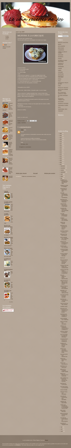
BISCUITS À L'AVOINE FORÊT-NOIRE (64, 370)
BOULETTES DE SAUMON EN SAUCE (64, 414)
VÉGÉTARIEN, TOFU (62, 109)
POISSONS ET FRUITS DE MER (63, 190)
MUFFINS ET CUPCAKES (61, 76)
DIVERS (60, 58)
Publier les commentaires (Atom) (29, 176)
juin (61, 178)
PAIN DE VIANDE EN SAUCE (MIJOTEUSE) (10, 170)
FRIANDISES (61, 66)
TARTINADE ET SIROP (63, 105)
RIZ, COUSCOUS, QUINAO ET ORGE (62, 93)
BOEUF (59, 44)
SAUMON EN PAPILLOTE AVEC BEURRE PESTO (64, 210)
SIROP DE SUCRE (62, 223)
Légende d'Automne (6, 192)
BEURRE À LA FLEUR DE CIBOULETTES (64, 291)
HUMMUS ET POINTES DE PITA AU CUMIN (63, 345)
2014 (61, 150)
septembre (63, 172)
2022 (61, 135)
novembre (63, 168)
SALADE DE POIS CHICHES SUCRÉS (64, 296)
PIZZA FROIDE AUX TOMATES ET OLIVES (64, 238)
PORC (59, 85)
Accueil (35, 173)
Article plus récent (21, 173)
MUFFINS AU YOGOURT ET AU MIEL (64, 300)
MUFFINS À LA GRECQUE (63, 367)
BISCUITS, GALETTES (63, 42)
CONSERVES (61, 50)
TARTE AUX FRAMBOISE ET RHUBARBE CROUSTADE (64, 406)
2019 (61, 141)
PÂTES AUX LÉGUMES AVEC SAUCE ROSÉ (64, 350)
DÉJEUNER (60, 54)
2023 (61, 133)
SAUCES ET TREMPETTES (61, 99)
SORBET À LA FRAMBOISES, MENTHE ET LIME (64, 181)
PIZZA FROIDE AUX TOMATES (64, 319)
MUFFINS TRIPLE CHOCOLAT (64, 232)
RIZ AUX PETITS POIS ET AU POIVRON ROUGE (64, 261)
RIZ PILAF (62, 257)
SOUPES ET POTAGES (63, 103)
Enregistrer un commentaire (25, 147)
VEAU (59, 107)
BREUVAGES (61, 48)
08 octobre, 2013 (24, 144)
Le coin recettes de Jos (7, 37)
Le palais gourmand (6, 214)
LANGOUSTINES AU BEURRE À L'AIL (64, 250)
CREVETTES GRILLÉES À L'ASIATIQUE (63, 205)
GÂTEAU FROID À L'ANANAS (64, 332)
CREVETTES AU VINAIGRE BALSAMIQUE (64, 287)
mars (62, 431)
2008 (61, 162)
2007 (61, 164)
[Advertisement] (29, 28)
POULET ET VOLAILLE (63, 87)
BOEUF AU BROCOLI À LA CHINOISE (64, 374)
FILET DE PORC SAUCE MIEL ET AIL (11, 115)
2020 (61, 139)
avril (62, 429)
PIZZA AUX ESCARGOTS (64, 363)
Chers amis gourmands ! (12, 285)
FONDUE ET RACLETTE (61, 64)
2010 (61, 158)
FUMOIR (60, 68)
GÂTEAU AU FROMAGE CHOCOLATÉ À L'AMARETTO (64, 327)
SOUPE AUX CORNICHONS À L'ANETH (64, 243)
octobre (62, 170)
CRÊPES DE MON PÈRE (63, 402)
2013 (61, 152)
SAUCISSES (61, 101)
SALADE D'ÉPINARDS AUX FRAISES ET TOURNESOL (64, 195)
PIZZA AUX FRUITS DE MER (63, 359)
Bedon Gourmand (8, 248)
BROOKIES (12, 273)
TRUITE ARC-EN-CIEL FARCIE (64, 304)
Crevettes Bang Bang (12, 195)
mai (61, 427)
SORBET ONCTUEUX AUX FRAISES (64, 219)
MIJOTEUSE (61, 74)
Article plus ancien (49, 173)
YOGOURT (60, 111)
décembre (63, 166)
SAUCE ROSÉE (63, 389)
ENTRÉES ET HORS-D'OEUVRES (62, 61)
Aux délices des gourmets (7, 291)
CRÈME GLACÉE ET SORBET (64, 186)
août (62, 174)
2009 (61, 160)
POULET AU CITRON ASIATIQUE (10, 130)
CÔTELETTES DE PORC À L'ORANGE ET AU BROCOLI (64, 271)
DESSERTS (60, 56)
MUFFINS (23, 122)
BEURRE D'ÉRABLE (11, 177)
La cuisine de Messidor (7, 280)
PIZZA (59, 80)
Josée (22, 129)
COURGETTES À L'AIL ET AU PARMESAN (64, 340)
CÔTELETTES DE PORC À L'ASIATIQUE (11, 137)
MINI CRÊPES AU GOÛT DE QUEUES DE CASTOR (64, 379)
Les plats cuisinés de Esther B (8, 202)
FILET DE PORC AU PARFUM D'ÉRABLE (64, 336)
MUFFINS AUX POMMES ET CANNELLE (63, 315)
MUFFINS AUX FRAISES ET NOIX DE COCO (63, 227)
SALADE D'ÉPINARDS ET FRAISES (63, 215)
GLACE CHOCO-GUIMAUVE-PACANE (64, 254)
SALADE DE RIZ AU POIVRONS (64, 387)
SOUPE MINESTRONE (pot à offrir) (10, 145)
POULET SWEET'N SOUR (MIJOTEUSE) (64, 277)
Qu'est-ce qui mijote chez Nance (8, 226)
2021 (61, 137)
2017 (61, 143)
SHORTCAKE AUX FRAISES (64, 247)
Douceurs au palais (8, 237)
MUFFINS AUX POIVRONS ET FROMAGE (64, 200)
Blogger (46, 440)
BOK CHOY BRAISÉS (63, 411)
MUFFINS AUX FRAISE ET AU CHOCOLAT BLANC (64, 310)
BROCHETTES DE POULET (63, 235)
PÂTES (59, 79)
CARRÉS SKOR (63, 306)
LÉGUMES (60, 72)
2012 (61, 154)
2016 (61, 145)
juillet (62, 176)
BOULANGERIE (61, 46)
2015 (61, 147)
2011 (61, 156)
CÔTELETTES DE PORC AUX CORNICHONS (64, 266)
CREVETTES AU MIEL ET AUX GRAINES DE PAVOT (64, 282)
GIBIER (59, 70)
